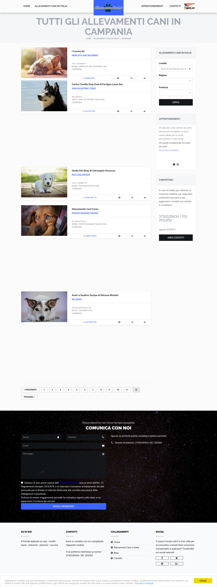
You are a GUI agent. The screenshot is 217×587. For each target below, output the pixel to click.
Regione (163, 75)
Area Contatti (176, 237)
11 (127, 390)
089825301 (90, 78)
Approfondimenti (152, 6)
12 (136, 390)
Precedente (30, 390)
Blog (116, 553)
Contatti (175, 6)
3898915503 (91, 236)
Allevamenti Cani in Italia (51, 6)
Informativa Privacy (69, 482)
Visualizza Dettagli (144, 583)
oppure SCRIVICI (167, 229)
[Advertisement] (86, 139)
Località (163, 63)
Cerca (175, 102)
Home (26, 6)
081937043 (90, 111)
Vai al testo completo (169, 150)
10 (118, 390)
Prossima (29, 397)
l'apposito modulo (75, 545)
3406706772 (91, 197)
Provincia (163, 87)
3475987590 (91, 322)
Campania (126, 38)
